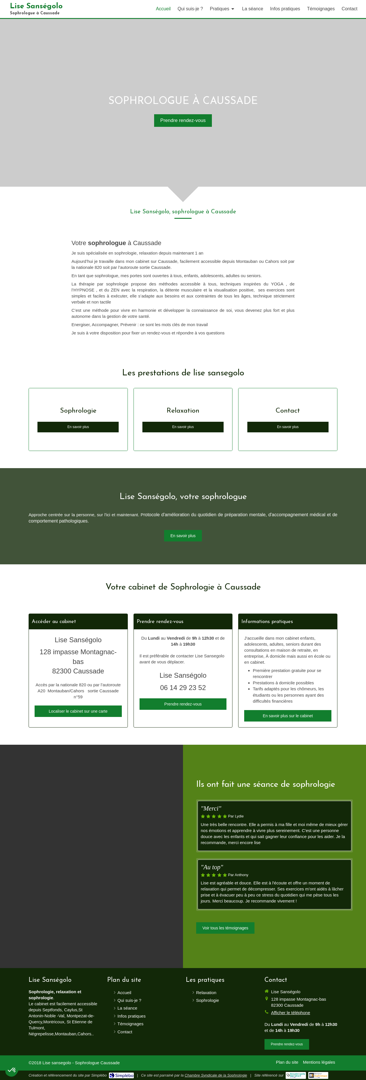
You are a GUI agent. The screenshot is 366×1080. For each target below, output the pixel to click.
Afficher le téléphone (290, 1012)
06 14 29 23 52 (183, 687)
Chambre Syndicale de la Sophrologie (216, 1075)
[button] (12, 1070)
